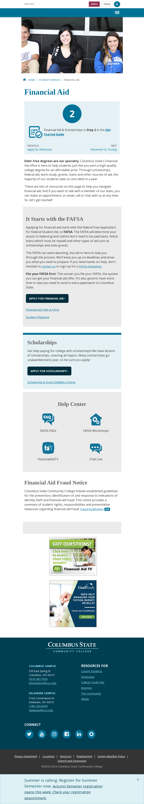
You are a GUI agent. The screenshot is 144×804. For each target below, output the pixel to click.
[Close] (139, 779)
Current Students (91, 671)
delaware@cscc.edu (41, 710)
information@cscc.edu (42, 683)
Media (85, 699)
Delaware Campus (42, 693)
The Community (91, 693)
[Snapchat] (91, 735)
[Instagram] (54, 735)
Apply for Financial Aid (46, 298)
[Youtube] (42, 735)
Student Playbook (38, 317)
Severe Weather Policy (111, 756)
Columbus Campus (42, 666)
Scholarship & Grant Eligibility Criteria (53, 382)
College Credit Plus (92, 682)
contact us (49, 266)
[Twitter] (29, 735)
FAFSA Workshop (92, 266)
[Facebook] (66, 735)
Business (86, 688)
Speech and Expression (72, 761)
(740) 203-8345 (38, 706)
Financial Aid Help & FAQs (43, 310)
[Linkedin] (79, 735)
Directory (65, 756)
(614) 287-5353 (38, 679)
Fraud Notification (93, 509)
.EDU (29, 3)
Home (31, 80)
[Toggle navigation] (107, 4)
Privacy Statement (25, 756)
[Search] (117, 4)
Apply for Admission (39, 149)
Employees (88, 677)
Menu (117, 10)
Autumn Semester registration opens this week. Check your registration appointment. (67, 791)
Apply (94, 4)
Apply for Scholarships (49, 371)
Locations (48, 756)
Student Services (49, 80)
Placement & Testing (103, 149)
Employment (84, 756)
